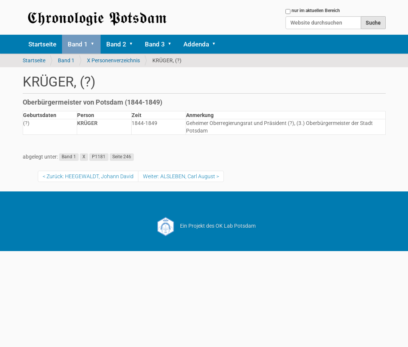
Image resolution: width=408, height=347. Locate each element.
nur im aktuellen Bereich (316, 10)
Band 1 (78, 44)
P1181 (98, 157)
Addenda (196, 44)
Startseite (42, 44)
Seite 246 (121, 157)
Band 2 (116, 44)
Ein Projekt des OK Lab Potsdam (204, 226)
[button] (95, 44)
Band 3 (155, 44)
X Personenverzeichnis (113, 60)
